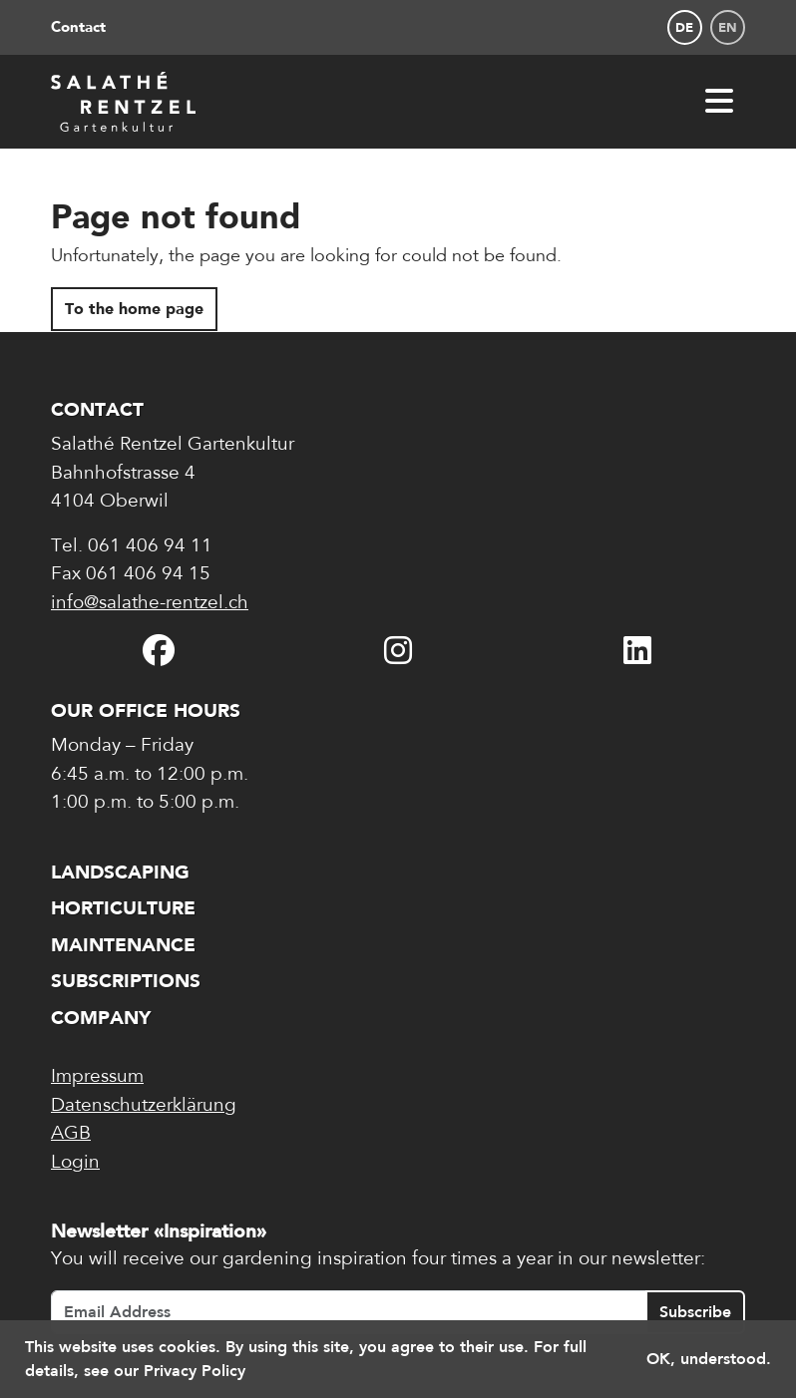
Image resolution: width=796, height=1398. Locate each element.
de (684, 27)
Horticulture (123, 907)
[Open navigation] (719, 101)
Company (101, 1017)
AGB (71, 1134)
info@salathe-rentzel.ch (149, 603)
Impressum (97, 1077)
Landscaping (120, 872)
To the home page (134, 308)
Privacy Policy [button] (194, 1370)
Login (75, 1163)
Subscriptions (125, 980)
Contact (78, 27)
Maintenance (123, 944)
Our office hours (145, 710)
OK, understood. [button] (708, 1358)
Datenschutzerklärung (143, 1106)
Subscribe (695, 1311)
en (727, 27)
